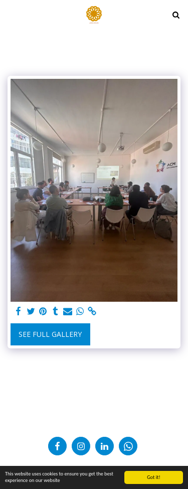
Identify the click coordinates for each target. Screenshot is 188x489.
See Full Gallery (50, 334)
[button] (11, 14)
